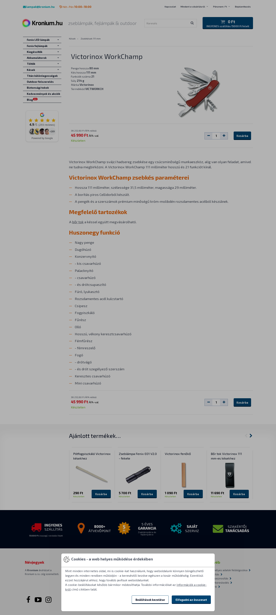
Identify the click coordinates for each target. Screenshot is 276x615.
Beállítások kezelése (150, 599)
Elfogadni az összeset (191, 599)
